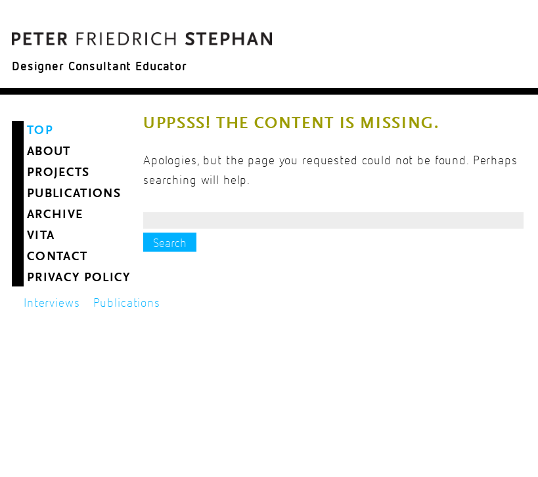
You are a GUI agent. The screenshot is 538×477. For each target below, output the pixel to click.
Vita (41, 236)
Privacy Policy (79, 278)
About (49, 152)
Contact (57, 257)
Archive (55, 215)
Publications (74, 194)
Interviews (52, 303)
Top (40, 131)
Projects (58, 173)
